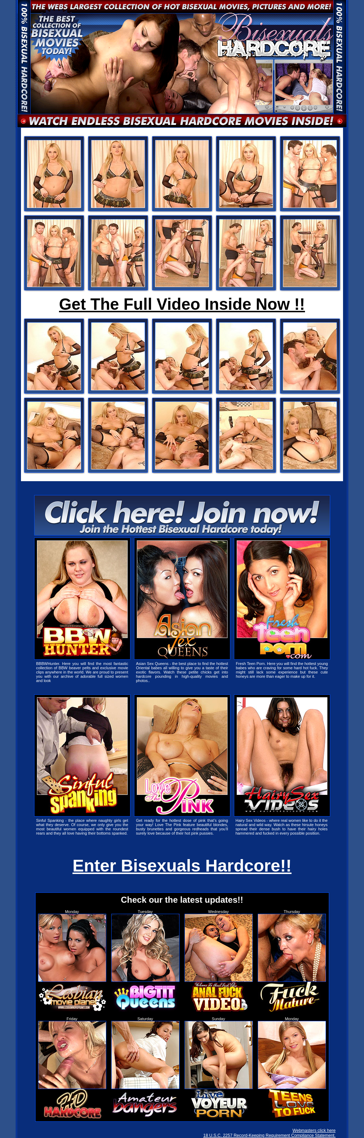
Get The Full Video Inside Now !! (182, 304)
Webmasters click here (314, 1130)
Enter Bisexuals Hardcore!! (182, 865)
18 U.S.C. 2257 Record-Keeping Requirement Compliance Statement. (269, 1135)
